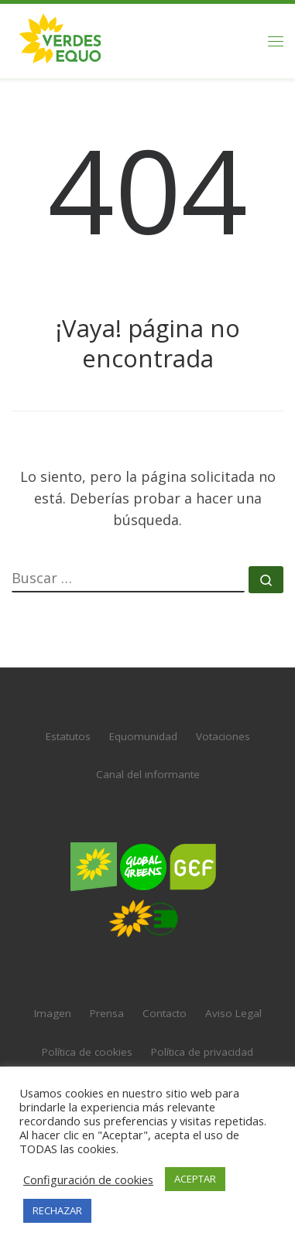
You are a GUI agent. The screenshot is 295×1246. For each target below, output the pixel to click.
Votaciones (223, 723)
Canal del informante (148, 761)
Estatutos (68, 723)
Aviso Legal (233, 1001)
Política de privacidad (202, 1039)
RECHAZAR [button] (57, 1210)
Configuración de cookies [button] (88, 1179)
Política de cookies (87, 1039)
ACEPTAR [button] (195, 1179)
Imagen (52, 1001)
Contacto (164, 1001)
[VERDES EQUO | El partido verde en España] (60, 39)
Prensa (107, 1001)
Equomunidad (143, 723)
